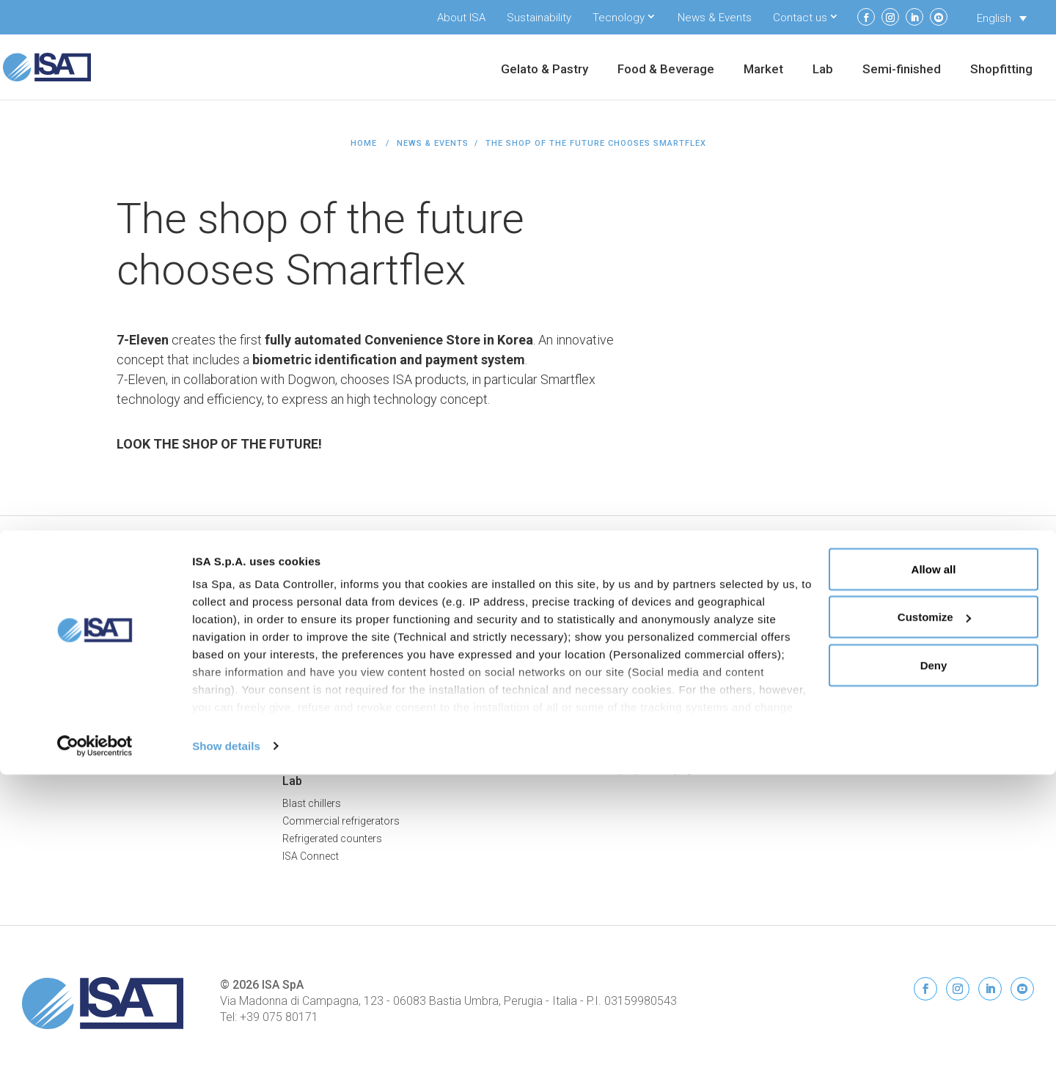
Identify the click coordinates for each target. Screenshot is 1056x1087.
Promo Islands (316, 681)
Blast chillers (311, 803)
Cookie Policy (1002, 605)
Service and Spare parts (858, 716)
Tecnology (619, 17)
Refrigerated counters (332, 838)
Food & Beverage (665, 70)
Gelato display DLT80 (591, 734)
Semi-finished (901, 70)
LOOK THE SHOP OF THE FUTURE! (219, 444)
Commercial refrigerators (341, 821)
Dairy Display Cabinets (73, 750)
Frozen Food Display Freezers (90, 733)
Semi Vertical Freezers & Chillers (355, 646)
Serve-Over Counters (329, 610)
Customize (934, 930)
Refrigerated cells (583, 610)
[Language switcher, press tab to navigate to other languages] (1001, 18)
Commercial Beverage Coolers (92, 768)
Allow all (934, 881)
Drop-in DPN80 (577, 681)
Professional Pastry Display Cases (102, 628)
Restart (820, 663)
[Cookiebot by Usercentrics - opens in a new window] (95, 1058)
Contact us (800, 17)
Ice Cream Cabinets (66, 715)
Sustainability (539, 17)
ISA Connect (832, 646)
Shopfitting (1001, 70)
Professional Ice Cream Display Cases (110, 610)
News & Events (715, 17)
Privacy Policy (1001, 589)
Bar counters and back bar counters (626, 628)
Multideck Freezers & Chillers (347, 628)
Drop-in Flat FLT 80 (585, 663)
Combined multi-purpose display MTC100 (639, 769)
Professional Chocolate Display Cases (110, 646)
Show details (226, 1058)
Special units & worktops (600, 646)
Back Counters (316, 716)
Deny (933, 977)
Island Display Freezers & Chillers (357, 663)
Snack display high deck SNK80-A (620, 716)
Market (763, 70)
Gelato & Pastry (544, 70)
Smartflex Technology (333, 734)
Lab (823, 70)
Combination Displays (333, 698)
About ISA (461, 17)
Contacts (825, 681)
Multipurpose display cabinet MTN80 (627, 751)
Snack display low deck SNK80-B (619, 698)
